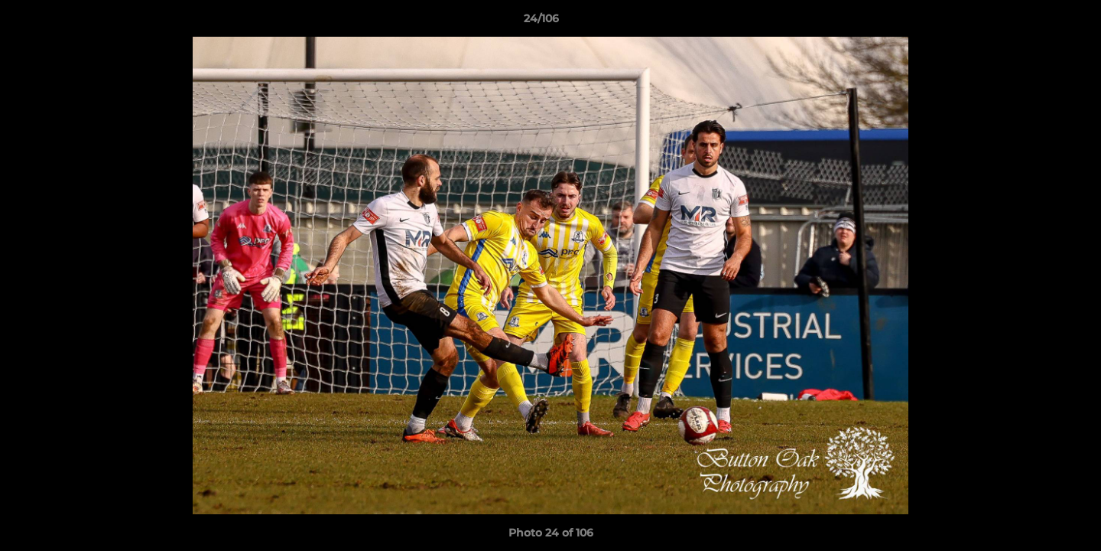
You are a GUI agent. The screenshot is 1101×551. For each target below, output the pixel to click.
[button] (1037, 22)
